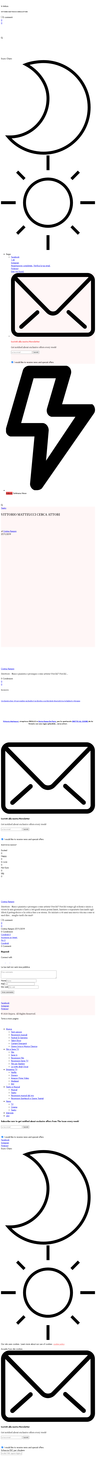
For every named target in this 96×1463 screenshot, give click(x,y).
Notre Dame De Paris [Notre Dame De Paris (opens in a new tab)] (47, 721)
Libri (8, 1115)
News (8, 1101)
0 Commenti (6, 946)
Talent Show (16, 1040)
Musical (14, 1089)
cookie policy (58, 1344)
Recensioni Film (17, 1058)
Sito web (4, 986)
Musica (9, 1029)
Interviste (10, 1112)
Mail (2, 983)
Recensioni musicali (19, 1034)
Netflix (13, 1072)
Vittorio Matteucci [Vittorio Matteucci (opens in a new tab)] (10, 721)
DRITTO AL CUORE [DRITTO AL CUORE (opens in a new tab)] (80, 721)
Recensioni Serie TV (19, 1060)
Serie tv (14, 1055)
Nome (3, 980)
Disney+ (14, 1075)
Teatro (3, 508)
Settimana (17, 493)
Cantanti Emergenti (19, 1043)
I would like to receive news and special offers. (34, 362)
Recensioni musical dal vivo (22, 1095)
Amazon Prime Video (20, 1078)
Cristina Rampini (9, 531)
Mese (24, 493)
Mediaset (15, 1081)
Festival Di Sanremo (19, 1037)
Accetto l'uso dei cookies (11, 1349)
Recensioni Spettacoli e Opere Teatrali (27, 1098)
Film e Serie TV (12, 1049)
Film (12, 1052)
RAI (12, 1084)
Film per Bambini (18, 1063)
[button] (3, 962)
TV (12, 1104)
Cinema (14, 1107)
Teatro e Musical (13, 1086)
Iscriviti (36, 352)
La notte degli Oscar (19, 1066)
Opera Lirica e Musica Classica (24, 1046)
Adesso (9, 493)
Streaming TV (11, 1069)
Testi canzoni (16, 1031)
